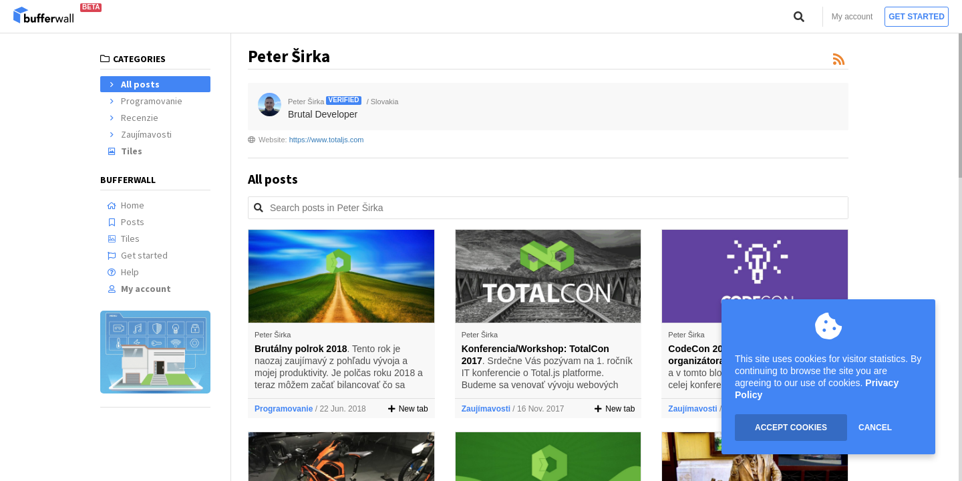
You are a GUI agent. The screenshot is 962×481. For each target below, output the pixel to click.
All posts (133, 84)
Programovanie (144, 101)
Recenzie (132, 118)
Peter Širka (273, 335)
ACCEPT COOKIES (791, 427)
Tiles (124, 151)
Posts (125, 222)
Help (123, 272)
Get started (917, 16)
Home (125, 205)
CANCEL (875, 427)
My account (852, 16)
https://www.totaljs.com (326, 140)
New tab (408, 409)
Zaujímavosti (139, 134)
